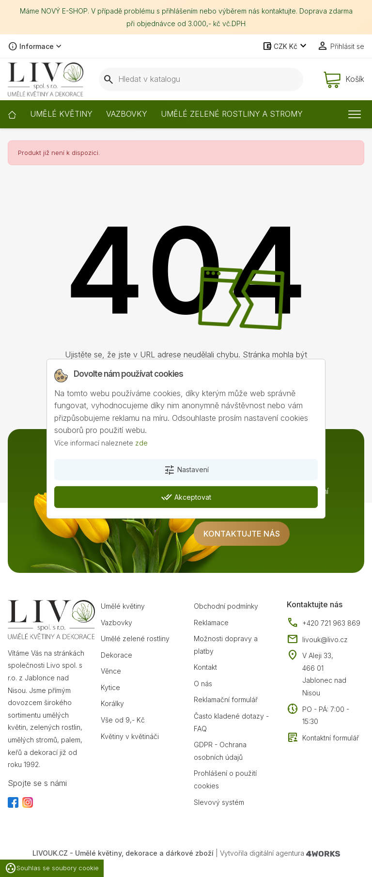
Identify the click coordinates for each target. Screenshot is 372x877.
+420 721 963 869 (323, 623)
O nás (203, 683)
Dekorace (116, 655)
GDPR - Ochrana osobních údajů (220, 750)
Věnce (111, 671)
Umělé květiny (123, 606)
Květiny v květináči (130, 736)
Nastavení (186, 470)
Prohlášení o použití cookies (225, 779)
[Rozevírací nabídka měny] (285, 46)
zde (141, 443)
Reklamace (211, 622)
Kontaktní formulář (323, 738)
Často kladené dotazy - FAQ (231, 722)
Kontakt (205, 667)
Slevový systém (219, 802)
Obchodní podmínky (226, 606)
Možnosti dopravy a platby (226, 644)
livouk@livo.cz (317, 639)
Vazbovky (116, 622)
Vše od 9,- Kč (123, 720)
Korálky (112, 703)
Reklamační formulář (226, 699)
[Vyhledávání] (201, 79)
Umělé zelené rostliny (135, 638)
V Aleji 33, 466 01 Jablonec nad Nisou (324, 674)
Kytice (110, 687)
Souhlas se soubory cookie (52, 868)
